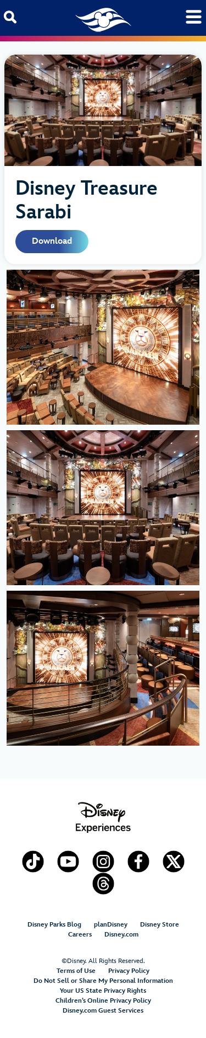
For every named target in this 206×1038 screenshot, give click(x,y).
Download (52, 241)
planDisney (110, 925)
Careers (80, 934)
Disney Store (159, 925)
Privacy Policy (128, 971)
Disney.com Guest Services (103, 1011)
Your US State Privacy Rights (103, 991)
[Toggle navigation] (193, 16)
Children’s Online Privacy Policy (103, 1001)
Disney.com (121, 934)
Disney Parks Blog (54, 925)
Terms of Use (76, 971)
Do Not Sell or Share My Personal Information (103, 981)
